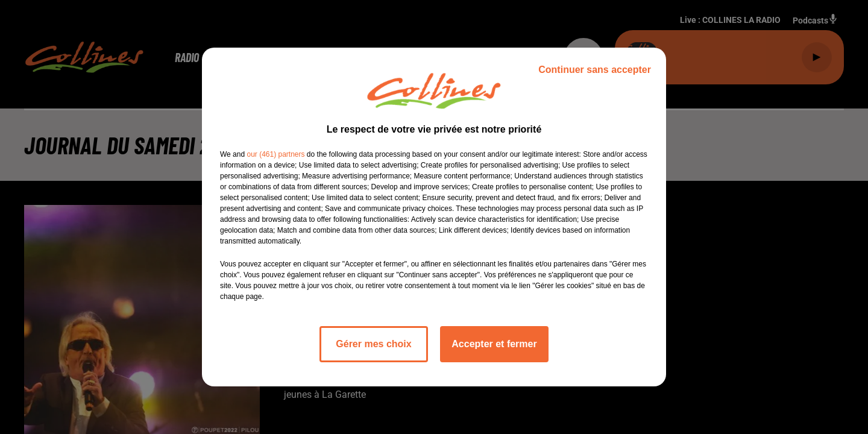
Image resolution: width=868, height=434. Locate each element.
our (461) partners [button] (275, 154)
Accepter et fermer (493, 344)
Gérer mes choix (373, 344)
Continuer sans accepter (594, 69)
